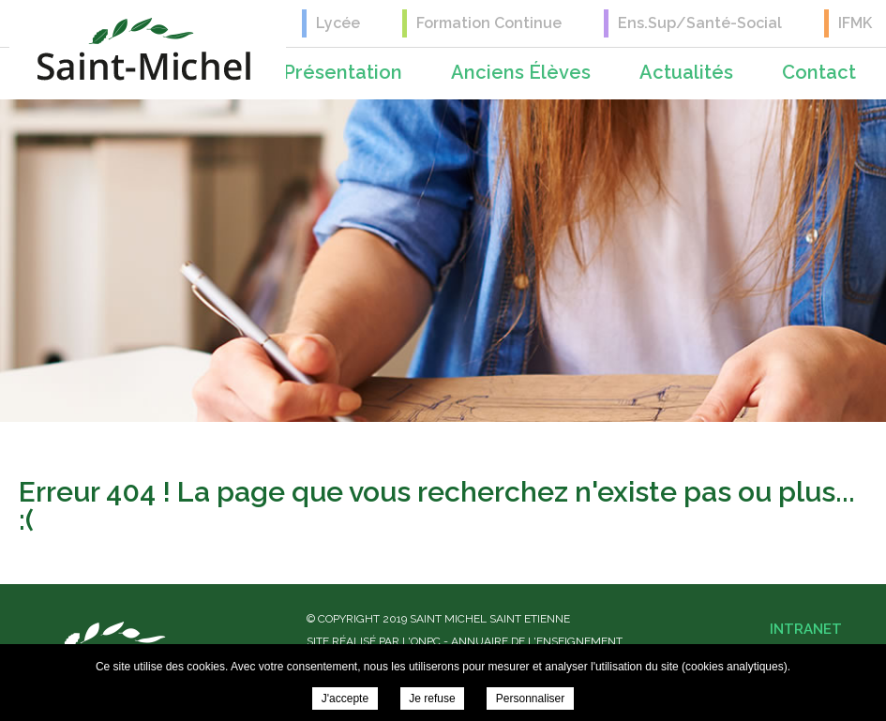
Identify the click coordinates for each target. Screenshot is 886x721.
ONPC (426, 641)
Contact (819, 72)
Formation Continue (489, 23)
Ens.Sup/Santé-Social (700, 23)
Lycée (338, 23)
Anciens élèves (521, 72)
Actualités (686, 72)
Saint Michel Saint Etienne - (144, 49)
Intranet (806, 629)
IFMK (855, 23)
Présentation (342, 72)
